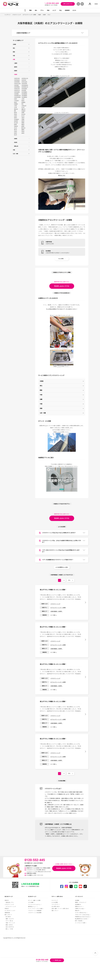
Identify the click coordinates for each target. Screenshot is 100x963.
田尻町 (15, 124)
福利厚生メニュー (32, 906)
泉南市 (22, 121)
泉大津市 (16, 122)
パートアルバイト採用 (80, 923)
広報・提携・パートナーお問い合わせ (60, 908)
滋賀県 (15, 67)
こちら (59, 366)
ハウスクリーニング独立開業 (34, 912)
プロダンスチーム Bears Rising (82, 914)
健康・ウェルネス (10, 918)
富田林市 (16, 109)
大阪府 (39, 14)
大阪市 (44, 14)
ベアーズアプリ (55, 904)
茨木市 (15, 128)
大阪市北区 (23, 80)
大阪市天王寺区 (17, 83)
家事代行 (7, 900)
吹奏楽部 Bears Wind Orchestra (82, 916)
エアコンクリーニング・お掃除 (29, 14)
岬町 (15, 110)
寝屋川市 (23, 109)
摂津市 (15, 114)
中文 (82, 4)
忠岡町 (22, 112)
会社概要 (77, 900)
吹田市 (22, 100)
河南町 (22, 119)
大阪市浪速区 (24, 88)
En (78, 4)
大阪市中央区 (17, 78)
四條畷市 (16, 104)
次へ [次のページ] (69, 580)
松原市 (15, 116)
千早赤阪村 (16, 100)
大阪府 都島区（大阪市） (56, 611)
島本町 (15, 112)
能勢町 (22, 126)
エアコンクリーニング (11, 906)
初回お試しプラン (10, 902)
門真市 (22, 131)
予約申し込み (58, 960)
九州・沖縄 (43, 413)
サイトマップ (55, 900)
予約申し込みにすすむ (61, 286)
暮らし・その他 (9, 929)
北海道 (41, 381)
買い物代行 (8, 916)
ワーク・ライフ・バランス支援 (35, 908)
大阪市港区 (23, 90)
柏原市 (15, 117)
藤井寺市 (23, 128)
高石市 (15, 134)
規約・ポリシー (55, 910)
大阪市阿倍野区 (17, 97)
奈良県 (15, 142)
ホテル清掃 (30, 902)
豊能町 (22, 129)
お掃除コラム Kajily (79, 908)
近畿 (41, 399)
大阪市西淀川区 (17, 95)
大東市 (15, 105)
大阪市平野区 (24, 83)
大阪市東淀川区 (24, 86)
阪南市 (15, 133)
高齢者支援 (7, 912)
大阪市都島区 (24, 95)
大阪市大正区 (24, 81)
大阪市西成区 (24, 93)
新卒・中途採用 (78, 920)
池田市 (22, 117)
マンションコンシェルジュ (34, 904)
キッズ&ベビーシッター (10, 910)
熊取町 (22, 122)
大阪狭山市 (23, 105)
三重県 (15, 63)
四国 (41, 408)
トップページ (7, 14)
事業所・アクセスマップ (80, 902)
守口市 (22, 107)
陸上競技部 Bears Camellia (81, 918)
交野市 (15, 98)
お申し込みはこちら (67, 4)
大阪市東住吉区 (24, 85)
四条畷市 (23, 102)
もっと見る (61, 258)
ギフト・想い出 (9, 920)
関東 (41, 390)
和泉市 (15, 102)
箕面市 (22, 124)
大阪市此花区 (17, 88)
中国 (41, 404)
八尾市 (22, 98)
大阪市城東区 (17, 81)
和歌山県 (16, 146)
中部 (41, 394)
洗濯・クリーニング (10, 923)
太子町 (15, 107)
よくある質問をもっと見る (62, 567)
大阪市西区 (16, 93)
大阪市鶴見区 (24, 97)
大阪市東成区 (17, 86)
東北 (41, 385)
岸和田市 (23, 110)
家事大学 (77, 910)
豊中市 (15, 129)
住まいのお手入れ (10, 927)
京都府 (15, 70)
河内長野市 (16, 119)
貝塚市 (15, 131)
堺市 (22, 104)
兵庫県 (15, 138)
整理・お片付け (9, 925)
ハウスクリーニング (16, 14)
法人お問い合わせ (56, 906)
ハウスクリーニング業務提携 (34, 910)
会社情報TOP (78, 904)
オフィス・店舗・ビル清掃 (34, 900)
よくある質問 (55, 902)
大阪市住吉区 (17, 80)
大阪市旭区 (16, 85)
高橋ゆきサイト (78, 906)
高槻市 (22, 133)
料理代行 (7, 908)
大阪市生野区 (17, 92)
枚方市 (22, 116)
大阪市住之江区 (24, 78)
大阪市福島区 (24, 92)
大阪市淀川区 (17, 90)
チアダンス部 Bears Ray (80, 912)
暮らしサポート (8, 914)
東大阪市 (23, 114)
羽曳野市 (16, 126)
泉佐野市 (16, 121)
